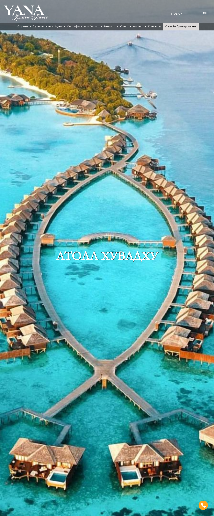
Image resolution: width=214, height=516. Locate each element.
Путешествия (42, 26)
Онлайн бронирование (180, 26)
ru (205, 13)
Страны (23, 26)
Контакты (154, 26)
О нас (124, 26)
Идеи (58, 26)
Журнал (138, 26)
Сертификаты (76, 26)
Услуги (95, 26)
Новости (110, 26)
